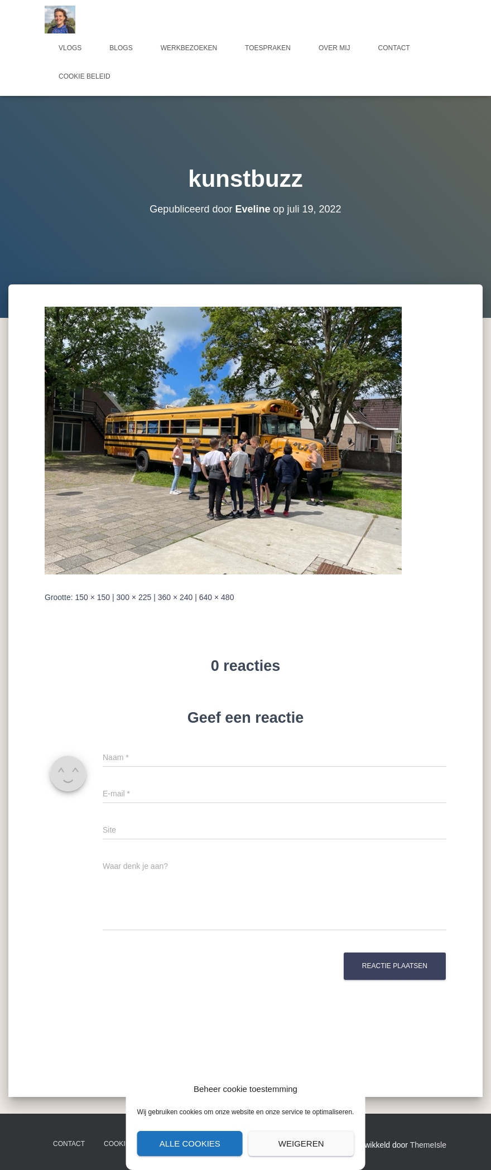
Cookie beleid (84, 76)
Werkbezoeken (189, 48)
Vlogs (70, 48)
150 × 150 (92, 597)
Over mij (334, 48)
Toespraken (268, 48)
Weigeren (301, 1143)
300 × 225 (134, 597)
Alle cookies (190, 1143)
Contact (394, 48)
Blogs (120, 48)
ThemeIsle (428, 1144)
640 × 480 (216, 597)
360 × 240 (175, 597)
